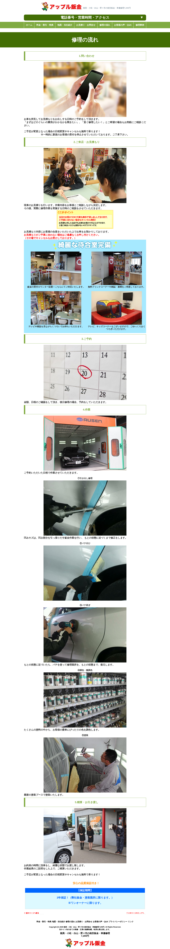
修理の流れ (70, 922)
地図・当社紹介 (58, 922)
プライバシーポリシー (118, 922)
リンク (130, 922)
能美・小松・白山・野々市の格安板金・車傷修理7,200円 (84, 927)
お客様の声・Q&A (100, 922)
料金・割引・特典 (44, 922)
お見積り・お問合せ (83, 922)
